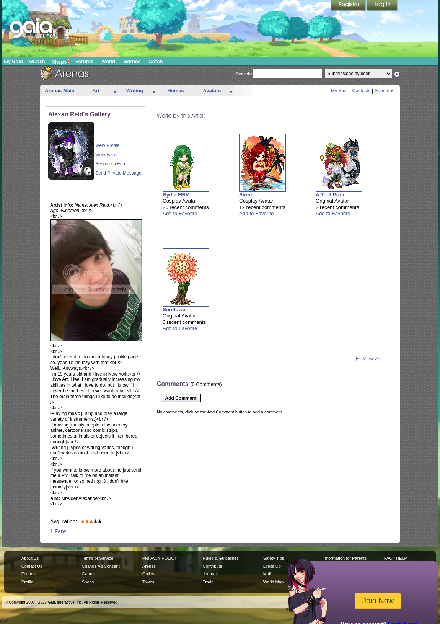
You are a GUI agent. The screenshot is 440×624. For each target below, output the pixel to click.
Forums (84, 61)
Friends (28, 574)
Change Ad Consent (101, 566)
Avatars (212, 90)
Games (132, 61)
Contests (361, 90)
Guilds (148, 574)
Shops (61, 61)
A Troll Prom (331, 195)
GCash (37, 61)
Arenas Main (59, 90)
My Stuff (339, 90)
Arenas (149, 566)
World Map (273, 582)
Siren (245, 195)
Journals (211, 574)
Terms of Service (97, 558)
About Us (30, 558)
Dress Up (272, 566)
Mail (267, 574)
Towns (148, 582)
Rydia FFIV (176, 195)
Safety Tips (273, 558)
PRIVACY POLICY (159, 558)
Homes (175, 90)
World (108, 61)
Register (349, 5)
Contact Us (31, 566)
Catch (156, 61)
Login (382, 5)
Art (96, 90)
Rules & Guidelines (221, 558)
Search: (243, 74)
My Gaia (13, 61)
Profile (27, 582)
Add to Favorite (180, 213)
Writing (134, 90)
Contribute (212, 566)
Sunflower (175, 309)
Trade (208, 582)
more (115, 90)
